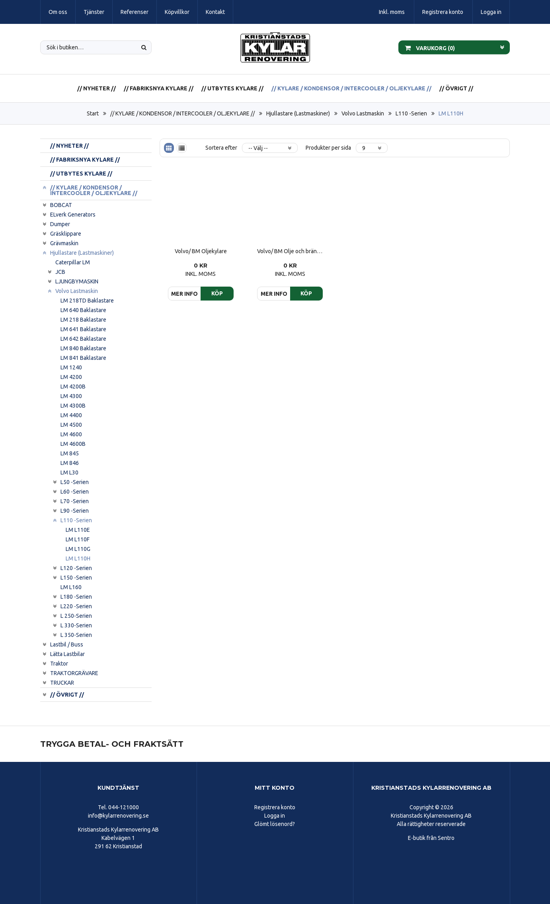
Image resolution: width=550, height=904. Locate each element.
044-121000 (123, 807)
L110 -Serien (411, 113)
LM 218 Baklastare (83, 319)
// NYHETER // (96, 88)
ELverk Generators (73, 214)
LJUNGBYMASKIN (76, 281)
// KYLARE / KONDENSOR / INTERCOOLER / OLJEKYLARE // (351, 88)
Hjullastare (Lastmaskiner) (298, 113)
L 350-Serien (76, 635)
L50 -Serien (74, 482)
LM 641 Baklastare (83, 329)
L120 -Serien (76, 568)
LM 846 (69, 463)
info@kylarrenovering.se (118, 815)
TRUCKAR (62, 682)
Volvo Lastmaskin (362, 113)
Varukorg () (430, 47)
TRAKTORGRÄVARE (74, 673)
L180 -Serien (76, 597)
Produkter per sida (328, 147)
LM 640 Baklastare (83, 310)
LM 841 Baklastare (83, 358)
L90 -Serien (74, 511)
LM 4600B (73, 444)
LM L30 (69, 472)
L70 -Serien (74, 501)
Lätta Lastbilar (67, 654)
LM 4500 (71, 425)
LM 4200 (71, 377)
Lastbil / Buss (66, 644)
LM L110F (78, 539)
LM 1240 (71, 367)
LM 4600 (71, 434)
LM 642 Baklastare (83, 339)
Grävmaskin (64, 243)
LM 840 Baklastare (83, 348)
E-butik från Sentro (431, 838)
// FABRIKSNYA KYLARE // (158, 88)
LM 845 (69, 453)
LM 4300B (73, 405)
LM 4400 (71, 415)
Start (93, 113)
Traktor (59, 663)
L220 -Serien (76, 606)
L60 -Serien (74, 491)
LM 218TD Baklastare (87, 300)
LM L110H (451, 113)
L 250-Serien (76, 616)
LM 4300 (71, 396)
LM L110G (78, 549)
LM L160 (71, 587)
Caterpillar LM (72, 262)
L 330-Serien (76, 625)
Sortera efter (221, 147)
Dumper (60, 224)
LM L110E (78, 530)
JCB (60, 272)
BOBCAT (61, 205)
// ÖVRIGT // (456, 88)
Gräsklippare (65, 233)
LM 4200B (73, 386)
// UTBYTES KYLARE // (232, 88)
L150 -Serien (76, 577)
